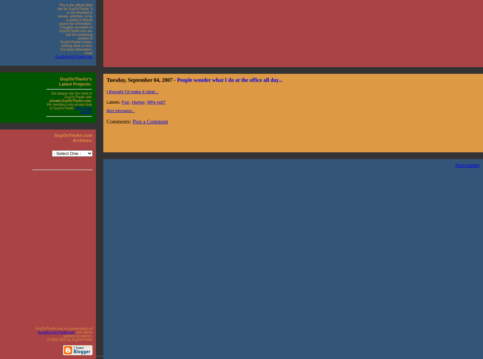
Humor (138, 102)
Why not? (156, 102)
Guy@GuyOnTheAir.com (74, 57)
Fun (125, 102)
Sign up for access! (83, 110)
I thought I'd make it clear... (133, 91)
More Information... (121, 111)
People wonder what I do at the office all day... (229, 80)
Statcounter (467, 165)
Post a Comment (150, 121)
